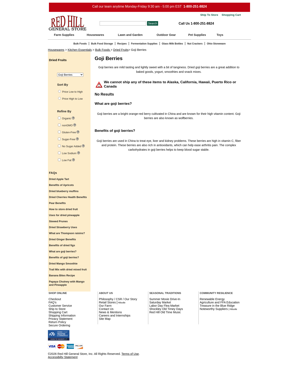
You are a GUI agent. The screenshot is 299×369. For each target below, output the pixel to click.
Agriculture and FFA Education (219, 302)
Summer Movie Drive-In (164, 299)
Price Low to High (72, 91)
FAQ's (53, 302)
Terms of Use (130, 353)
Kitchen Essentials (80, 49)
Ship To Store (209, 14)
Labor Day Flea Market (164, 305)
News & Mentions (110, 312)
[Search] (123, 23)
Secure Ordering (59, 325)
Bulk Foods (80, 43)
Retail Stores (107, 302)
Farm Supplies (64, 34)
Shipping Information (62, 315)
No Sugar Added (73, 146)
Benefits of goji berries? (115, 131)
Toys (220, 34)
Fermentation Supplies (144, 43)
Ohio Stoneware (216, 43)
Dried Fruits (120, 49)
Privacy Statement (60, 318)
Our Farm (105, 305)
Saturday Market (160, 302)
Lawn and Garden (130, 34)
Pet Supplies (197, 34)
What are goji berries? (113, 103)
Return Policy (57, 322)
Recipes (122, 43)
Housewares (95, 34)
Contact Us (106, 309)
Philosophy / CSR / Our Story (118, 299)
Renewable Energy (212, 299)
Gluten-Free (70, 132)
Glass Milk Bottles (172, 43)
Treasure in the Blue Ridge (217, 305)
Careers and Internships (114, 315)
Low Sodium (71, 153)
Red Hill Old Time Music (165, 312)
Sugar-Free (70, 139)
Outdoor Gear (166, 34)
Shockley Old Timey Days (166, 309)
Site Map (105, 318)
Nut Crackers (195, 43)
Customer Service (60, 305)
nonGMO (69, 125)
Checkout (55, 299)
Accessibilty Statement (63, 357)
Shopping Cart (231, 14)
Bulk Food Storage (102, 43)
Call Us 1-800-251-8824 (196, 23)
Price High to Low (72, 98)
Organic (68, 118)
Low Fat (68, 160)
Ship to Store (57, 309)
